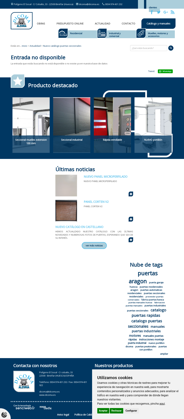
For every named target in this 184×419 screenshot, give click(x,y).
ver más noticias (94, 245)
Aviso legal (63, 414)
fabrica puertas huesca (152, 299)
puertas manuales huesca (140, 302)
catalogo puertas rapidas (149, 312)
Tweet (151, 71)
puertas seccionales (137, 310)
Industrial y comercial (115, 35)
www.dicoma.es (47, 394)
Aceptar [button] (103, 410)
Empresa (19, 23)
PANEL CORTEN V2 (96, 202)
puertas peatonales (145, 346)
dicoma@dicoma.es (87, 4)
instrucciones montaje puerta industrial (146, 341)
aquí (162, 403)
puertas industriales (155, 305)
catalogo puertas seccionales (145, 323)
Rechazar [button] (116, 410)
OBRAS (41, 23)
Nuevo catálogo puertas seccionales (62, 45)
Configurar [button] (131, 410)
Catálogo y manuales (158, 23)
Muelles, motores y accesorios (158, 35)
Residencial (76, 33)
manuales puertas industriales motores (147, 331)
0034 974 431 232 (112, 4)
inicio (24, 45)
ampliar (164, 353)
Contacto (128, 23)
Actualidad (102, 23)
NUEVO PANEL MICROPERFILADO (105, 177)
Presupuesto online (69, 23)
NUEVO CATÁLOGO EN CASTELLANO (79, 227)
